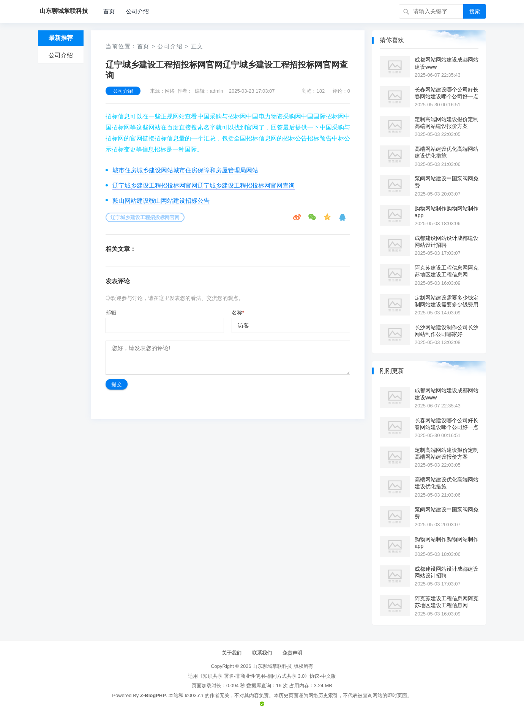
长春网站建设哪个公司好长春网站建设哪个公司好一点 (446, 93)
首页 (109, 11)
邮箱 (111, 312)
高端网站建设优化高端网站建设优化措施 (446, 152)
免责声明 (292, 653)
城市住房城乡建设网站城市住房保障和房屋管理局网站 (185, 170)
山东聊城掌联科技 (272, 666)
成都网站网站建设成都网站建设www (446, 63)
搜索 (474, 11)
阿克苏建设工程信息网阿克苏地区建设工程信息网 (446, 271)
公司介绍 (137, 11)
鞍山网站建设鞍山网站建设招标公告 (161, 200)
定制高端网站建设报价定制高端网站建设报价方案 (446, 122)
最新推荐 (61, 38)
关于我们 (231, 653)
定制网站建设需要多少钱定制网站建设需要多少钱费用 (446, 301)
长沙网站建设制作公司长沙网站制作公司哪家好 (446, 330)
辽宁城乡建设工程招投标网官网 (145, 217)
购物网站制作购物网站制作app (446, 211)
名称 (238, 312)
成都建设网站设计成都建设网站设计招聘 (446, 241)
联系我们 (262, 653)
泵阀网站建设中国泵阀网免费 (446, 181)
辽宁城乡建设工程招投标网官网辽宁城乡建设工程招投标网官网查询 (203, 185)
